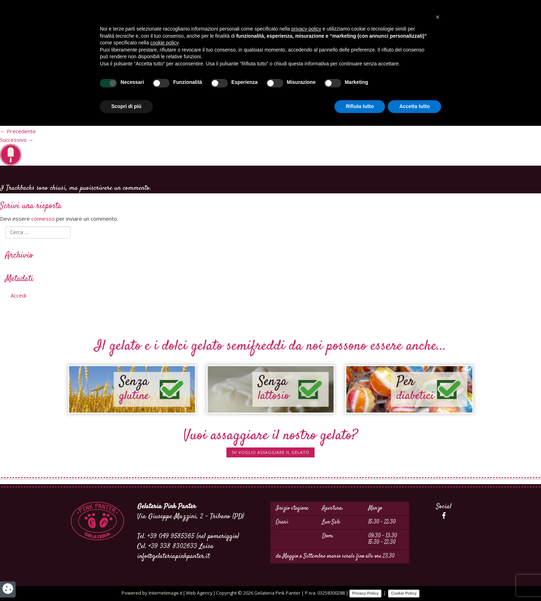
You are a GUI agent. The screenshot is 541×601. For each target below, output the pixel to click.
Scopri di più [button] (126, 581)
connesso (43, 218)
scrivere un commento (120, 188)
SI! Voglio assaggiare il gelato (270, 452)
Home (84, 55)
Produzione (114, 55)
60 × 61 (83, 122)
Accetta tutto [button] (414, 581)
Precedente (18, 131)
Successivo (16, 139)
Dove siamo (152, 55)
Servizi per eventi (200, 55)
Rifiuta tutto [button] (360, 581)
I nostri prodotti (407, 55)
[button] (437, 492)
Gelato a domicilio (353, 55)
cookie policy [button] (164, 518)
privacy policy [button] (306, 504)
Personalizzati (117, 122)
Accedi (18, 295)
